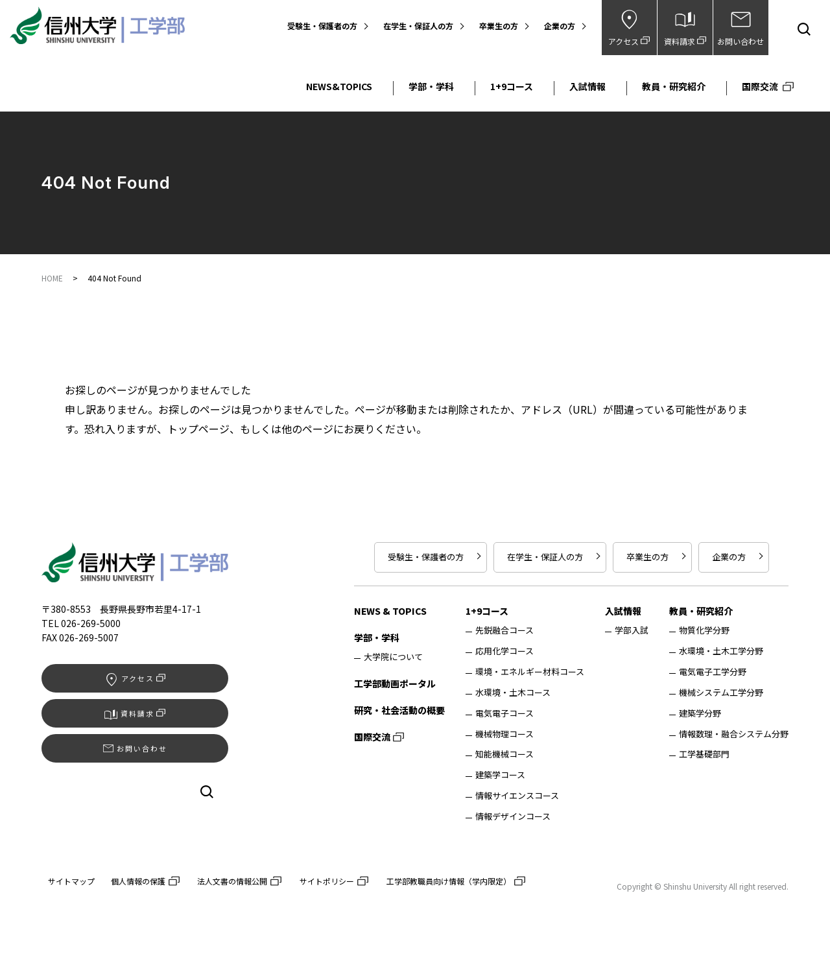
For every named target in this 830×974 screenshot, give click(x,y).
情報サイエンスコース (517, 796)
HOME (52, 277)
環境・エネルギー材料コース (529, 672)
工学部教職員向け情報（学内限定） (448, 880)
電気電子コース (504, 714)
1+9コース (511, 87)
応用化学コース (504, 652)
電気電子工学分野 (712, 672)
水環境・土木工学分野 (721, 652)
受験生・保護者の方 (322, 26)
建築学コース (500, 775)
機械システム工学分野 (721, 693)
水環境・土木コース (513, 693)
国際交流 (760, 87)
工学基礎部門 (704, 755)
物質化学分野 (704, 631)
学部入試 (631, 630)
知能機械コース (504, 755)
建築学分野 (700, 714)
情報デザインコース (513, 817)
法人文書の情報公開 (232, 880)
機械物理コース (504, 735)
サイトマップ (71, 880)
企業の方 (559, 26)
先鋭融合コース (504, 631)
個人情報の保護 (138, 880)
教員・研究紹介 (674, 87)
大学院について (393, 657)
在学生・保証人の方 (418, 26)
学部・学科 (431, 87)
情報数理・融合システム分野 (733, 735)
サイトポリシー (327, 880)
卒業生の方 (498, 26)
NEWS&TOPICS (339, 87)
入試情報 (587, 87)
